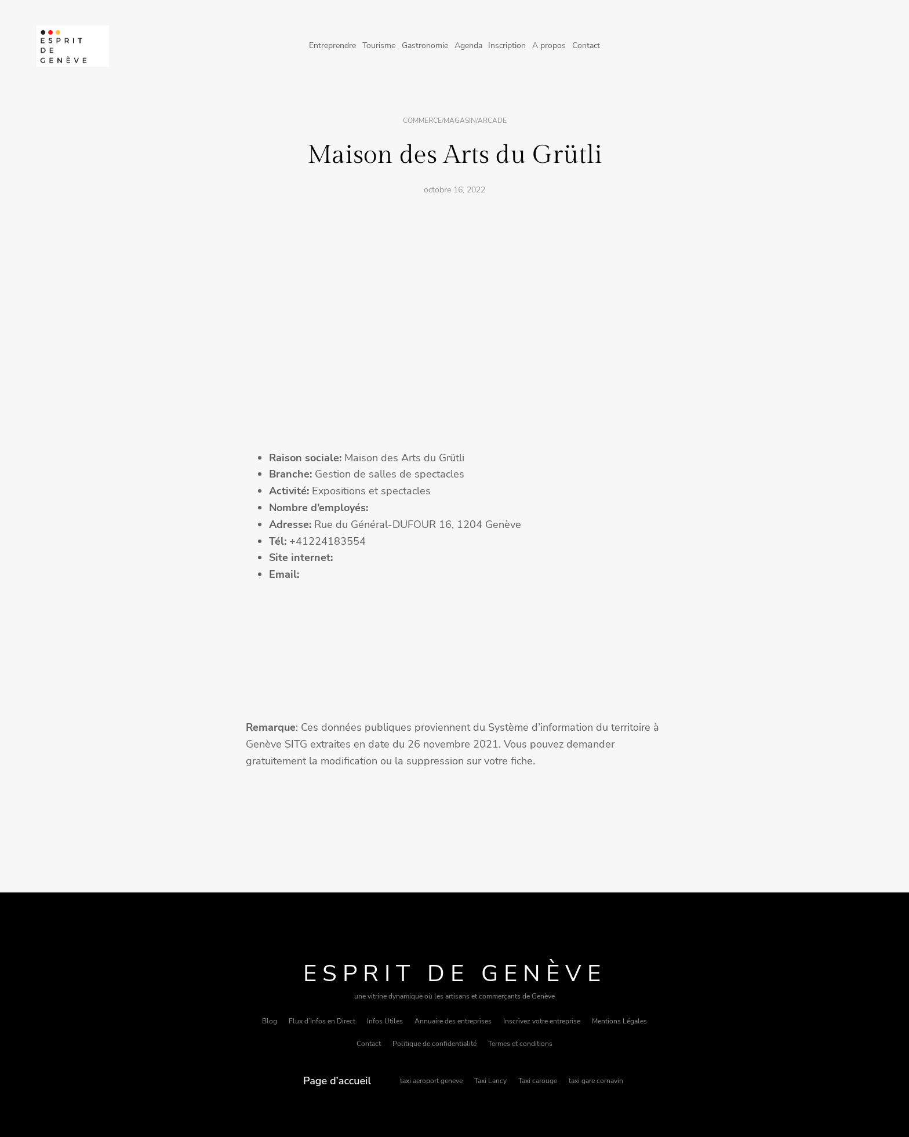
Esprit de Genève (454, 973)
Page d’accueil (337, 1081)
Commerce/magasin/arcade (455, 120)
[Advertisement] (454, 292)
